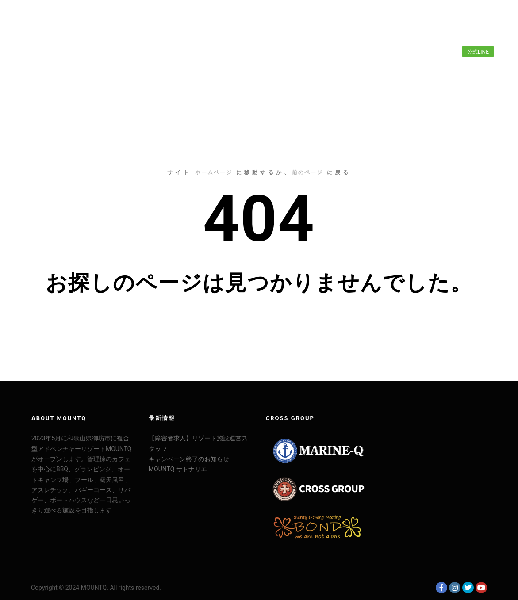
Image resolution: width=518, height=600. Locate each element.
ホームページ (213, 172)
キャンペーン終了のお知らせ (189, 458)
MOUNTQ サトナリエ (178, 469)
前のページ (307, 172)
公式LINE (478, 52)
